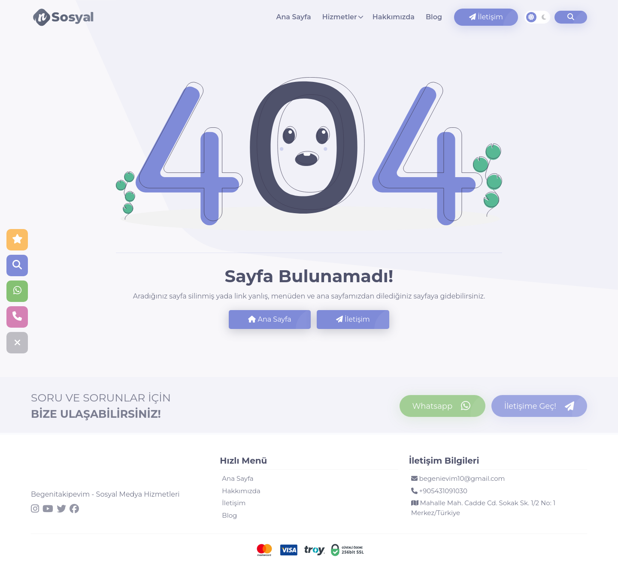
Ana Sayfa (293, 17)
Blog (434, 17)
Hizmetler (339, 17)
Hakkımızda (394, 17)
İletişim (486, 17)
